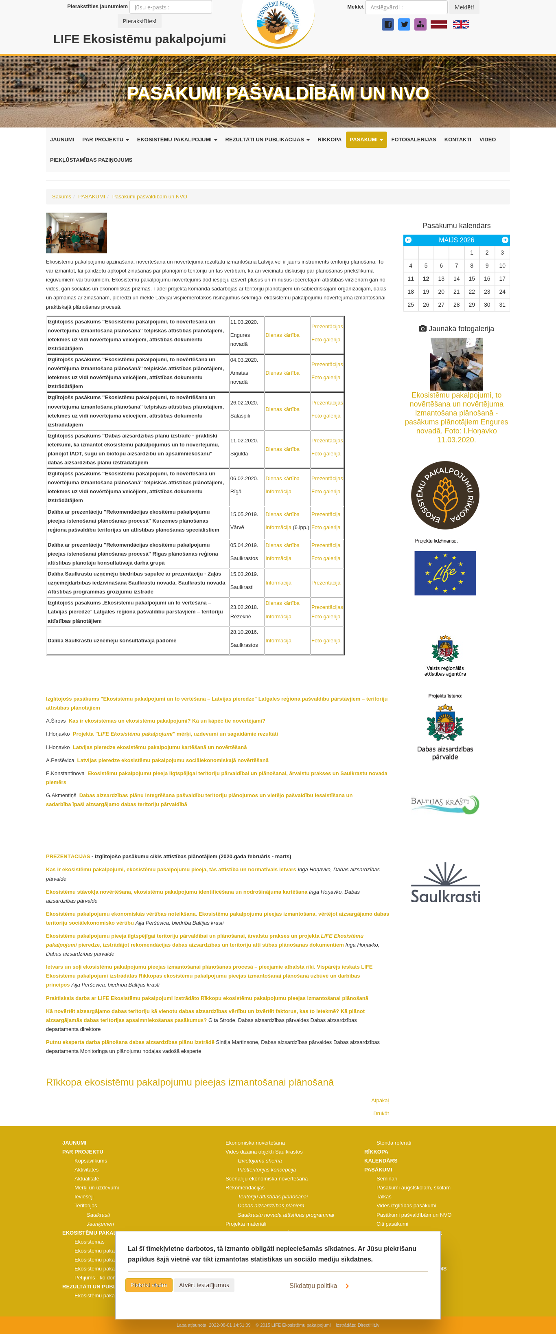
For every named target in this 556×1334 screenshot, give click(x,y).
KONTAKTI (457, 139)
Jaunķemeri (100, 1224)
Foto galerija (326, 339)
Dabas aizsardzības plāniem (271, 1205)
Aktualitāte (86, 1179)
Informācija (278, 491)
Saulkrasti (98, 1215)
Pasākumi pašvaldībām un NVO (149, 196)
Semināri (387, 1179)
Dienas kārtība (282, 335)
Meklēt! (464, 7)
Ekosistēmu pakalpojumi (102, 1251)
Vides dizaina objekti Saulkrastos (264, 1152)
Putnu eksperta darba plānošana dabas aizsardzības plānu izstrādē (130, 1042)
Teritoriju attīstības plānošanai (273, 1196)
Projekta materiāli (245, 1224)
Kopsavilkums (90, 1161)
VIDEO (487, 139)
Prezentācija (326, 514)
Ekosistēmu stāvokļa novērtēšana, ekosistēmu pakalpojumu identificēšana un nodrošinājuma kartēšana (176, 892)
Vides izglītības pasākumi (406, 1205)
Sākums (61, 196)
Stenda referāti (394, 1143)
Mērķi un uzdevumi (96, 1188)
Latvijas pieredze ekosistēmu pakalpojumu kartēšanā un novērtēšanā (159, 747)
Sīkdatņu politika (320, 1286)
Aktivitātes (86, 1170)
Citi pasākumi (392, 1224)
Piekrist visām (149, 1285)
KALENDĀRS (381, 1161)
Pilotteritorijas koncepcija (267, 1170)
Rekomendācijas (245, 1188)
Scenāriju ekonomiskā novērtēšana (266, 1179)
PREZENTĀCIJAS (68, 856)
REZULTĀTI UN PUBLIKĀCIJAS (267, 139)
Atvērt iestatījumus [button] (204, 1285)
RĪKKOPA (330, 139)
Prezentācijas (327, 326)
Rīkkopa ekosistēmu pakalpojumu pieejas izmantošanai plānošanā (190, 1082)
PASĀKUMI (366, 139)
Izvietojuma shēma (260, 1161)
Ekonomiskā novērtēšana (255, 1143)
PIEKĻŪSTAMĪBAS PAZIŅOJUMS (91, 160)
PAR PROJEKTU (105, 139)
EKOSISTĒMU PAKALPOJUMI (177, 139)
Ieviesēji (84, 1196)
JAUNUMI (62, 139)
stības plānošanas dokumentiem (302, 945)
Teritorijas (85, 1205)
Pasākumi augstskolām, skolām (414, 1188)
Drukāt (381, 1113)
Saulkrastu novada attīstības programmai (286, 1215)
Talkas (384, 1196)
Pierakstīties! (140, 21)
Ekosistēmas (89, 1242)
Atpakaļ (380, 1100)
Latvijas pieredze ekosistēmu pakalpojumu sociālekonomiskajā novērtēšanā (172, 760)
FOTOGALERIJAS (413, 139)
